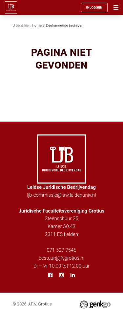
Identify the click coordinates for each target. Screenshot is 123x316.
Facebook (50, 275)
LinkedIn (72, 275)
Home (37, 25)
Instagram (62, 275)
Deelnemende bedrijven (64, 25)
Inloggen (94, 7)
